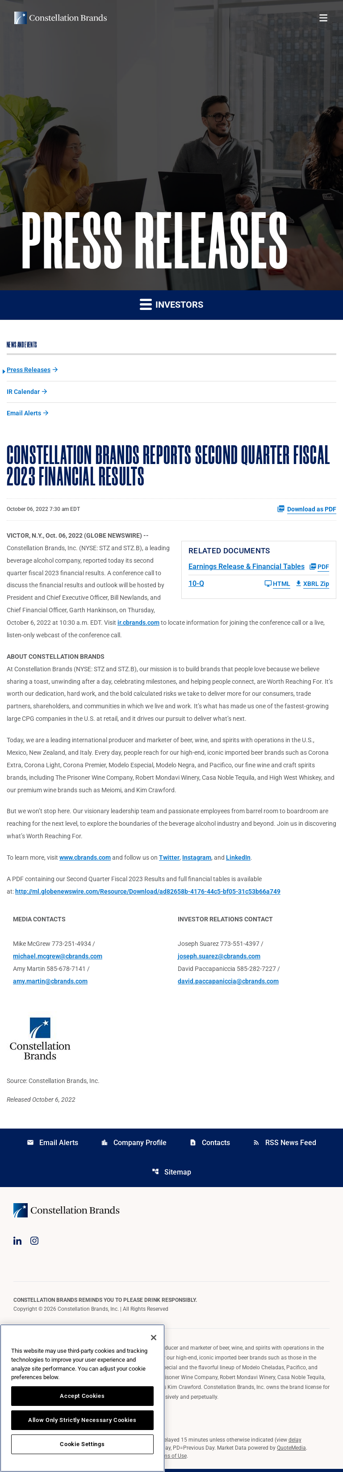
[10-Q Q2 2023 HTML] (239, 584)
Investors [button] (171, 304)
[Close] (153, 1337)
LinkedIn (238, 859)
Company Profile (134, 1145)
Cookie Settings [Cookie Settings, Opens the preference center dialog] (82, 1444)
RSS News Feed (284, 1145)
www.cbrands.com (85, 859)
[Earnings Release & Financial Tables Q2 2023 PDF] (258, 567)
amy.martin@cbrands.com (50, 983)
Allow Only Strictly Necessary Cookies (82, 1420)
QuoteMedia (291, 1451)
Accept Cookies (82, 1396)
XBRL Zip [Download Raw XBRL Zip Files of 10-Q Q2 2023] (312, 584)
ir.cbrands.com (138, 623)
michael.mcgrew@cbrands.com (57, 958)
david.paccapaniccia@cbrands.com (228, 983)
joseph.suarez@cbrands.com (219, 958)
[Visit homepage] (60, 18)
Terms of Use (171, 1459)
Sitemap (171, 1175)
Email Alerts (24, 414)
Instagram (196, 859)
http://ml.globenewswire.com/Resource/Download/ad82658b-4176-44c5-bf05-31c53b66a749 (147, 893)
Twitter (169, 859)
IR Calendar (23, 392)
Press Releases (28, 370)
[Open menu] (323, 18)
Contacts (209, 1145)
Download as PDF (306, 510)
